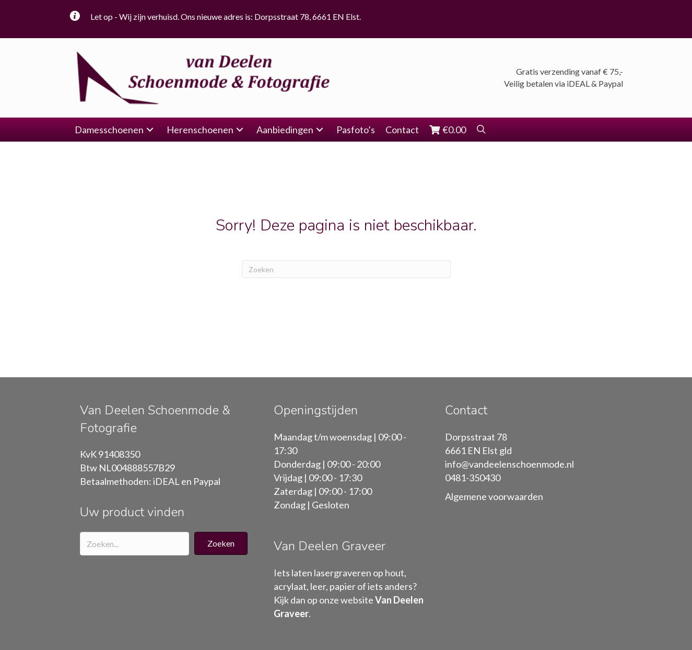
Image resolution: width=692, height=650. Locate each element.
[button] (150, 130)
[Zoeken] (346, 269)
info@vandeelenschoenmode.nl (509, 464)
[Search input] (134, 543)
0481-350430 (472, 477)
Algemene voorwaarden (494, 496)
